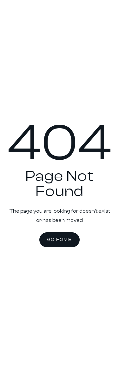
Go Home (59, 239)
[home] (16, 18)
